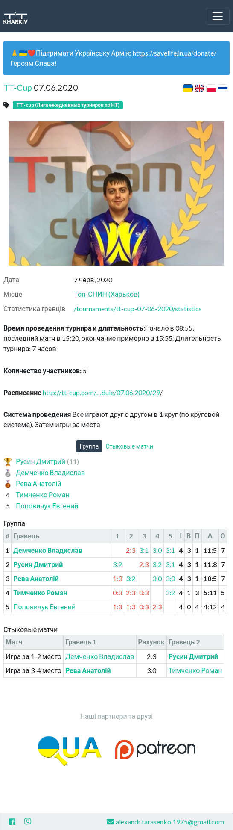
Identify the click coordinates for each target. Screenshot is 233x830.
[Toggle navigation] (218, 16)
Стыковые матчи (129, 446)
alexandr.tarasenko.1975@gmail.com (165, 821)
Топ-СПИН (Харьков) (107, 294)
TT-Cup (17, 87)
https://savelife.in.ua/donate (173, 53)
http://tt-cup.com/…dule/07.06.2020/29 (101, 392)
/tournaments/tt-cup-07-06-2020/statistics (138, 308)
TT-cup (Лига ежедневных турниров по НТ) (67, 105)
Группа (89, 446)
